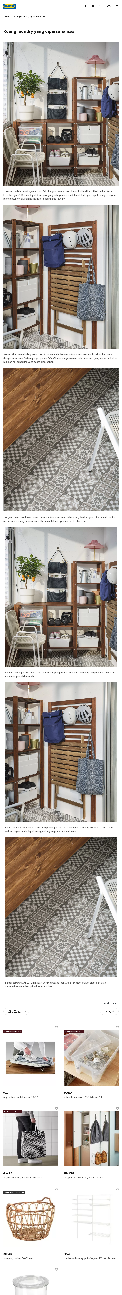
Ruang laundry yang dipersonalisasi (31, 16)
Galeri (6, 16)
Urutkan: (15, 1011)
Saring (109, 1011)
